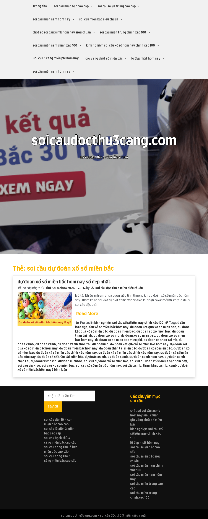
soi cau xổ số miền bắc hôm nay (98, 365)
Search (53, 406)
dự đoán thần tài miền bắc (118, 348)
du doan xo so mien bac (138, 335)
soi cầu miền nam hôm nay (51, 19)
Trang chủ (40, 6)
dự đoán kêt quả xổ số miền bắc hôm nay (139, 344)
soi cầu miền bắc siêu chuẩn (98, 19)
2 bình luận (59, 369)
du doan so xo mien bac (153, 331)
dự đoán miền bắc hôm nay (78, 348)
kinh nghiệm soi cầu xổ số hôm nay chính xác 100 (120, 45)
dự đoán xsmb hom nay (146, 357)
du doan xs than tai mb (160, 340)
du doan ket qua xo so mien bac (153, 327)
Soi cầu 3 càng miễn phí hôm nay (56, 58)
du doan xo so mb (106, 335)
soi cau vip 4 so (29, 365)
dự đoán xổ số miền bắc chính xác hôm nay (66, 352)
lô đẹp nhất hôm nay (145, 58)
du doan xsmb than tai (74, 344)
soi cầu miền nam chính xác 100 (55, 45)
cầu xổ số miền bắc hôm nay (108, 327)
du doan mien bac (122, 331)
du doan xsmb (45, 344)
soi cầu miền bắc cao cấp (71, 6)
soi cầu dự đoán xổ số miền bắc (106, 361)
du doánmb (100, 344)
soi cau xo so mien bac (58, 365)
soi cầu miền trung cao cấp (117, 6)
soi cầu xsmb (131, 365)
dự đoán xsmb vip (44, 361)
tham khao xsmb (155, 365)
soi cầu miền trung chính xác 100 (123, 32)
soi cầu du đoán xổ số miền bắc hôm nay (158, 361)
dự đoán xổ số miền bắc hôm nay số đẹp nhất (64, 282)
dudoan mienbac (70, 361)
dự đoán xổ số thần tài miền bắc (60, 357)
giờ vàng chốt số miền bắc (103, 58)
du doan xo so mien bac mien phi (118, 340)
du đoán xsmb (117, 357)
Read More (87, 314)
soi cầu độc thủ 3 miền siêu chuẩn (119, 288)
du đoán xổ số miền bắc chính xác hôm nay (128, 352)
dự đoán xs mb (95, 357)
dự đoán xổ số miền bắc (155, 348)
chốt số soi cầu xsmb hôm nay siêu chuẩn (62, 32)
